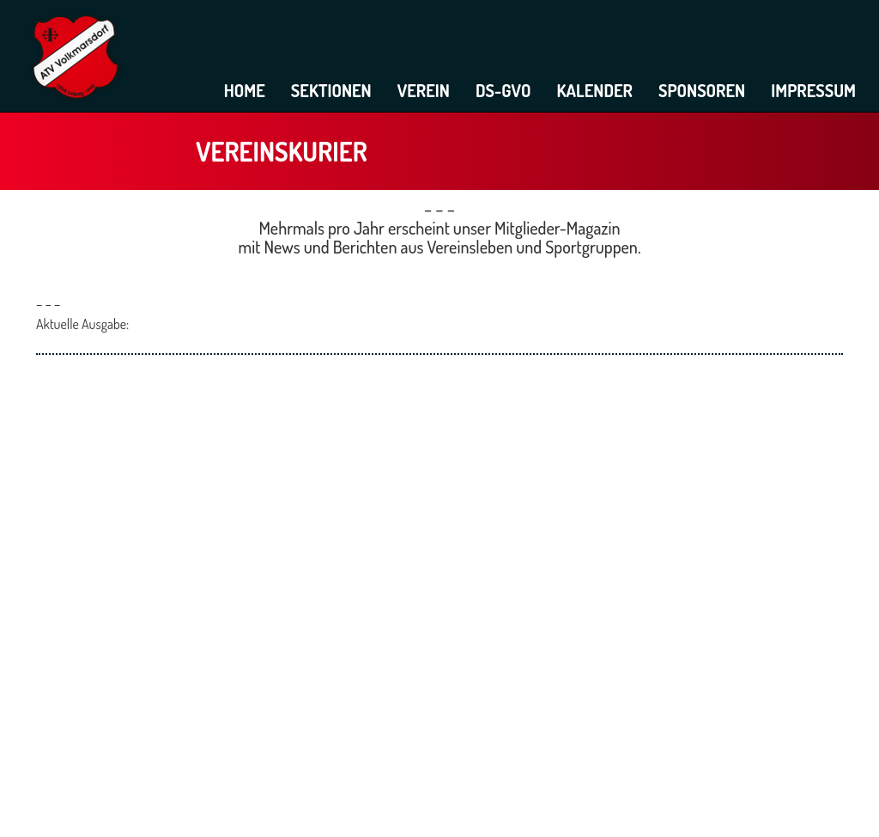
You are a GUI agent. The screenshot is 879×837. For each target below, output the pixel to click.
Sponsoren (701, 90)
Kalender (594, 90)
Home (244, 90)
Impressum (813, 90)
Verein (423, 90)
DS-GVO (503, 90)
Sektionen (331, 90)
